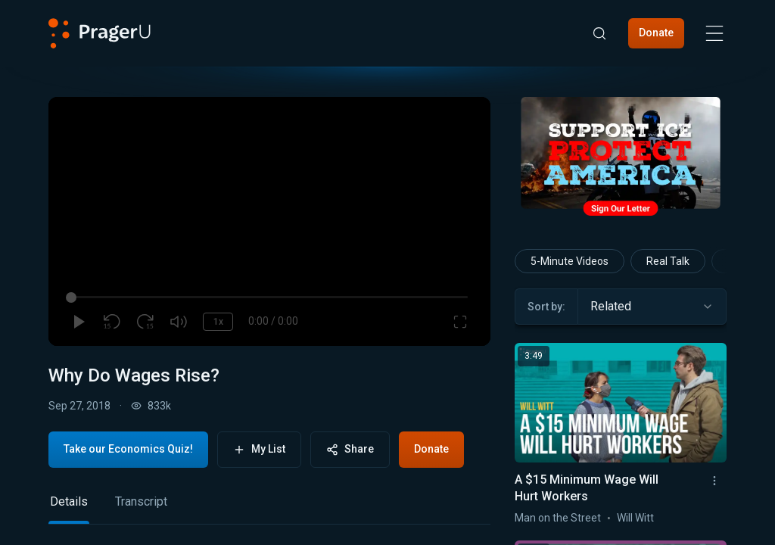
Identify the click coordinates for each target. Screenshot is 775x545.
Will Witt (635, 518)
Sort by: (546, 307)
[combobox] (652, 306)
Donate (656, 32)
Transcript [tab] (141, 501)
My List (259, 449)
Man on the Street (558, 518)
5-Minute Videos (569, 261)
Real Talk (667, 261)
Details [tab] (69, 501)
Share (350, 449)
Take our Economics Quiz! (128, 449)
